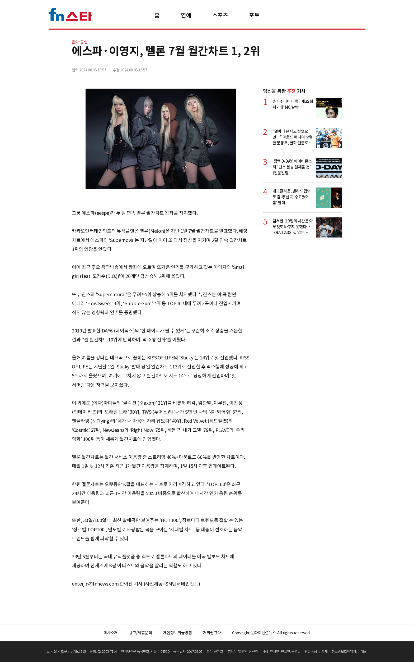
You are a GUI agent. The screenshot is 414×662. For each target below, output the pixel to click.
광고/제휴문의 (140, 632)
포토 (254, 15)
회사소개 (110, 632)
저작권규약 (212, 632)
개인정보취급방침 (177, 632)
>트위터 (314, 67)
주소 (337, 67)
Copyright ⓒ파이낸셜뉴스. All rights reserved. (271, 632)
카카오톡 (326, 67)
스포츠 (220, 15)
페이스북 (302, 67)
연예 (186, 15)
